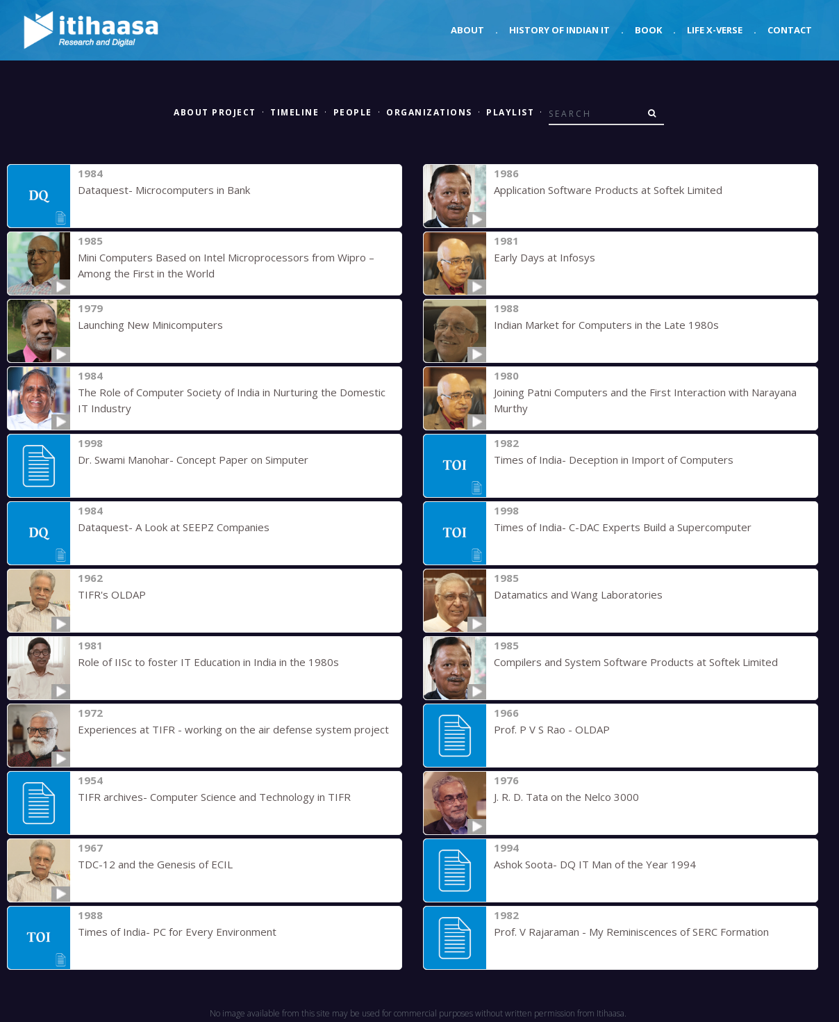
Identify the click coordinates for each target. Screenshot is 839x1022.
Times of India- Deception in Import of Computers (613, 460)
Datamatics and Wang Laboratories (578, 594)
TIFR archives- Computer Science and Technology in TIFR (214, 797)
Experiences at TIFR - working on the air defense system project (233, 729)
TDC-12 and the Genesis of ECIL (155, 864)
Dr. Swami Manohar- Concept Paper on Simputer (193, 460)
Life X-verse (714, 30)
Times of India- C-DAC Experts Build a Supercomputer (622, 527)
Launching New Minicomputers (150, 325)
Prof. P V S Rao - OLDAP (552, 729)
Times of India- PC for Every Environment (177, 932)
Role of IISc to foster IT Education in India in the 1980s (208, 662)
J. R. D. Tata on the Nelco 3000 (566, 797)
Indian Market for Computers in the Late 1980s (606, 325)
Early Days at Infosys (544, 257)
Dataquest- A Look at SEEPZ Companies (173, 527)
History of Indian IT (559, 30)
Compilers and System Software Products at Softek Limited (636, 662)
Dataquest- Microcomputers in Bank (164, 190)
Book (648, 30)
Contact (789, 30)
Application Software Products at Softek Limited (608, 190)
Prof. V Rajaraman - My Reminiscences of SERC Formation (631, 932)
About (467, 30)
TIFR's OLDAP (112, 594)
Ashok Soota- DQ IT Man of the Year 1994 (595, 864)
